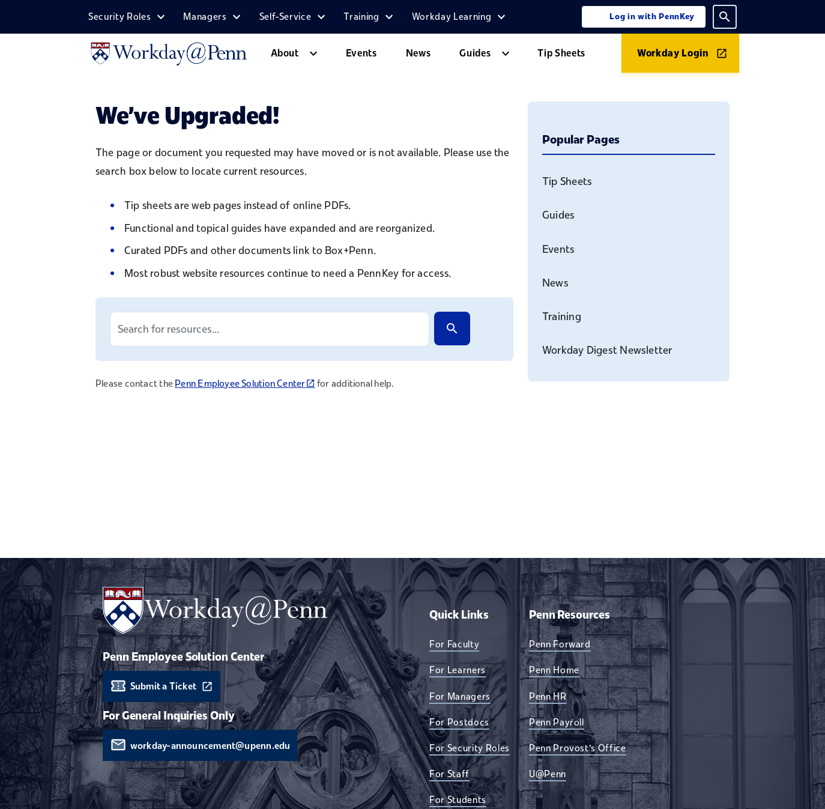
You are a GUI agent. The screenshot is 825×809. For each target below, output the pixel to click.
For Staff (449, 774)
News (418, 53)
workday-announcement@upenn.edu (210, 745)
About (285, 53)
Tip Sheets (561, 53)
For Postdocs (459, 722)
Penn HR (548, 696)
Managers (204, 16)
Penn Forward (560, 644)
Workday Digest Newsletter (607, 350)
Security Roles (119, 16)
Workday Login (673, 53)
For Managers (460, 696)
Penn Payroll (556, 722)
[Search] (452, 328)
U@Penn (547, 774)
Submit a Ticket (163, 686)
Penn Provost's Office (577, 748)
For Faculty (454, 644)
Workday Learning (452, 16)
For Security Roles (469, 748)
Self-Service (285, 16)
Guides (475, 53)
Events (361, 53)
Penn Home (554, 670)
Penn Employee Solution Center (245, 383)
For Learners (457, 670)
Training (361, 16)
